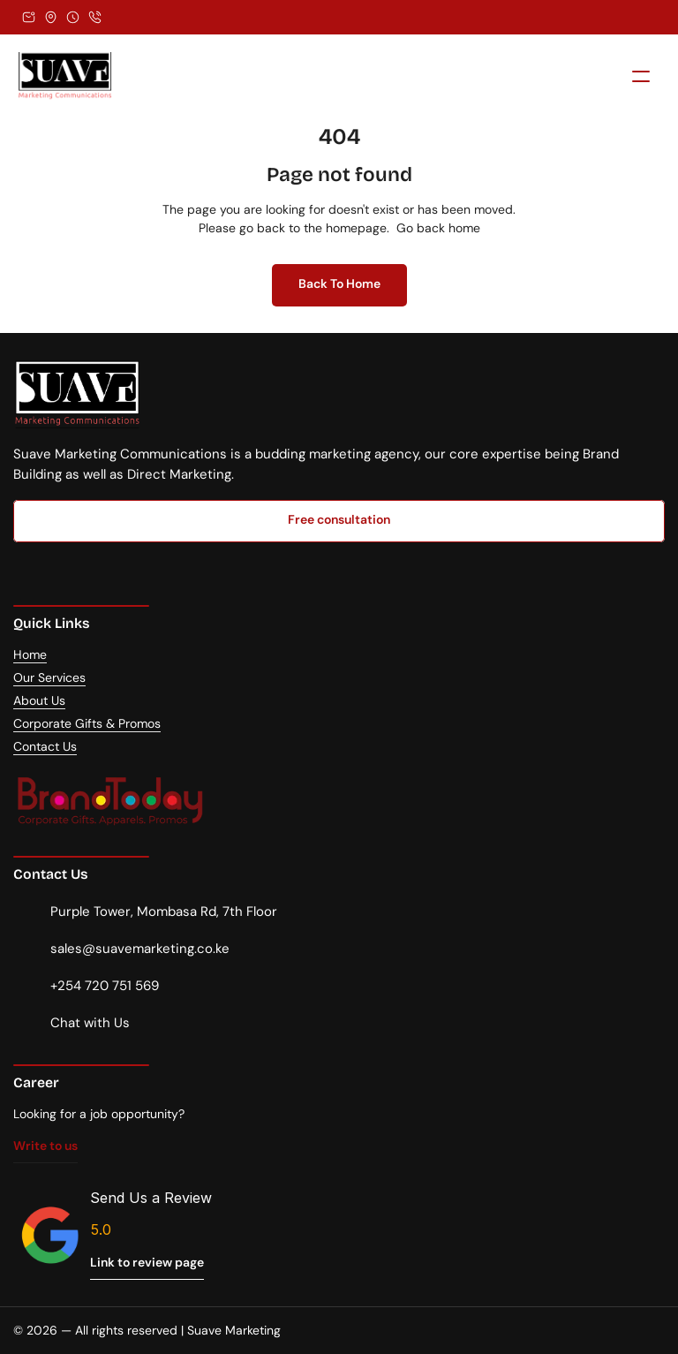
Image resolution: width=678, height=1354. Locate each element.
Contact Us (45, 746)
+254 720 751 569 (104, 986)
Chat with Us (90, 1023)
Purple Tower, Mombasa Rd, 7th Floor (163, 911)
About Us (39, 700)
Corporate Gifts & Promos (87, 723)
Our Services (49, 677)
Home (30, 654)
